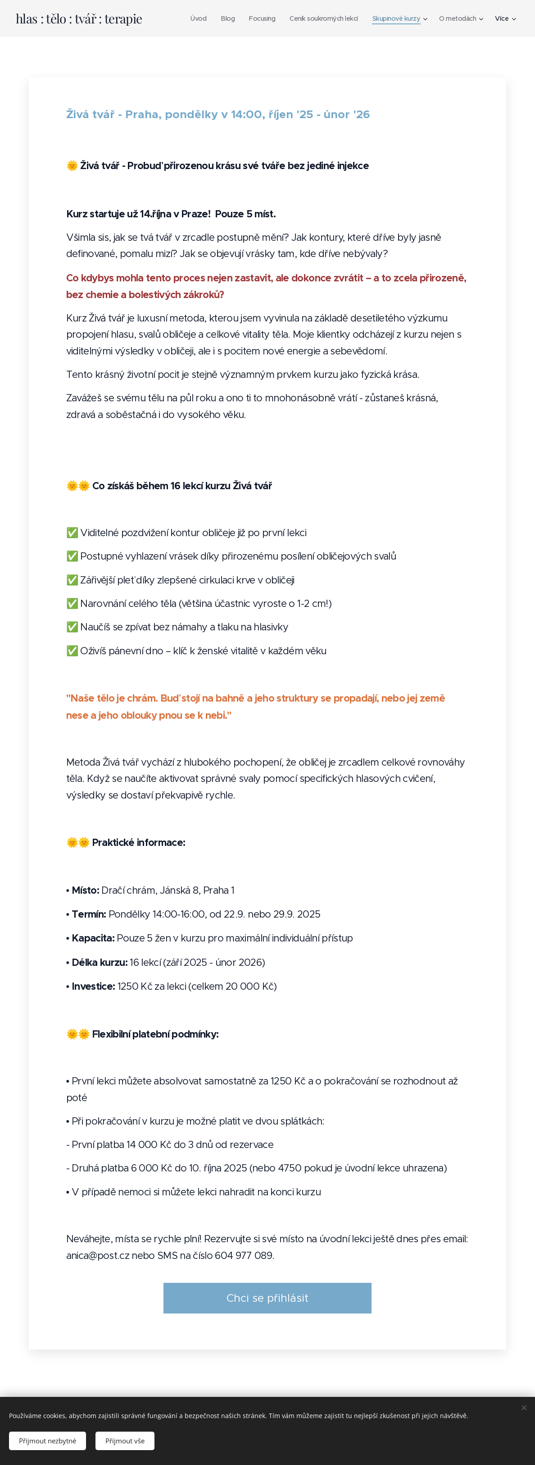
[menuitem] (187, 18)
